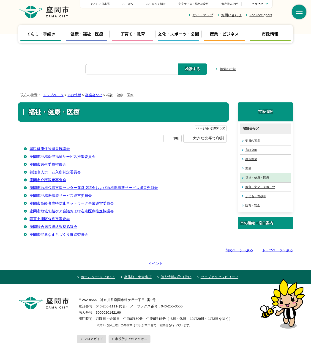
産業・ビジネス (224, 34)
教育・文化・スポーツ (260, 187)
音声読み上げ (229, 3)
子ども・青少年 (255, 196)
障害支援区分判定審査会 (50, 219)
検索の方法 (228, 69)
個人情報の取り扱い (176, 264)
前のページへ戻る (239, 250)
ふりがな (160, 3)
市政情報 (270, 34)
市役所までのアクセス (131, 326)
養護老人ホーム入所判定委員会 (55, 172)
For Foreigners (260, 15)
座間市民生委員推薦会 (48, 164)
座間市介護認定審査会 (48, 180)
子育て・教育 (132, 34)
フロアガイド (93, 326)
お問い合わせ (231, 15)
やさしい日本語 (132, 3)
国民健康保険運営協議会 (50, 149)
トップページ (53, 95)
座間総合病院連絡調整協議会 (53, 227)
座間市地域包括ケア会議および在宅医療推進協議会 (72, 211)
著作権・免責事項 (138, 264)
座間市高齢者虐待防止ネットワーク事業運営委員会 (72, 203)
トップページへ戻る (277, 250)
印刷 (176, 138)
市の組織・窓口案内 (256, 223)
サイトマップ (203, 15)
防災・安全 (252, 205)
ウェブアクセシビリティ (219, 264)
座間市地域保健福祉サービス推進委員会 (62, 157)
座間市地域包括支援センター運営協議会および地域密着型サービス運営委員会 (94, 188)
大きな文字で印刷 (208, 138)
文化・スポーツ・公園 (178, 34)
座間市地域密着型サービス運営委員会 (61, 195)
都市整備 (251, 159)
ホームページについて (98, 264)
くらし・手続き (41, 34)
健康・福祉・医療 (86, 34)
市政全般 (251, 150)
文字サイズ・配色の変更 (193, 3)
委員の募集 (252, 140)
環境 (248, 168)
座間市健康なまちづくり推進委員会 (59, 234)
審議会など (93, 95)
